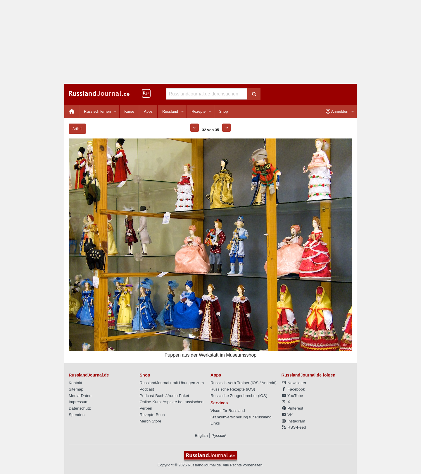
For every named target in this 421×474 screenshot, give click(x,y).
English (201, 435)
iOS (255, 383)
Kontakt (75, 383)
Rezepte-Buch (152, 415)
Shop (223, 111)
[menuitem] (71, 111)
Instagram (293, 421)
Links (215, 423)
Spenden (76, 415)
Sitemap (76, 389)
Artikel (77, 129)
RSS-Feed (294, 427)
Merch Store (150, 421)
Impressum (78, 402)
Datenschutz (80, 408)
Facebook (293, 389)
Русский (219, 435)
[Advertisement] (210, 42)
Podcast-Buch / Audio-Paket (164, 395)
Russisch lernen (97, 111)
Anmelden (337, 111)
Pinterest (292, 408)
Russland (170, 111)
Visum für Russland (227, 410)
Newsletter (294, 383)
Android (268, 383)
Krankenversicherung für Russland (241, 417)
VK (287, 415)
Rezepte (198, 111)
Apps (148, 111)
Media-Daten (80, 395)
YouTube (292, 395)
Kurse (129, 111)
